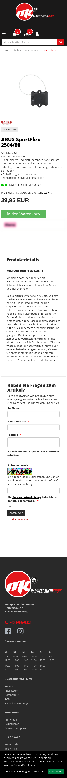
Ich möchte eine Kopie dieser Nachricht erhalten (33, 453)
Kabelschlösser (48, 50)
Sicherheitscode (17, 465)
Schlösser (30, 50)
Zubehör (16, 50)
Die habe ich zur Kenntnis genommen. (32, 499)
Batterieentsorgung (16, 703)
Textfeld (12, 434)
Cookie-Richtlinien (24, 765)
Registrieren (12, 724)
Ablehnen (39, 771)
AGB (7, 699)
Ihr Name (13, 408)
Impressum (11, 690)
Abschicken (16, 513)
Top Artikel (11, 748)
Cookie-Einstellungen (17, 771)
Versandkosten (42, 192)
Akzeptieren (56, 771)
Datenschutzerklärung (26, 497)
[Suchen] (60, 42)
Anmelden (11, 719)
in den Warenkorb (23, 214)
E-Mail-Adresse (16, 421)
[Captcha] (33, 491)
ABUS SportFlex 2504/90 (20, 142)
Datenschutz (12, 695)
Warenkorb (11, 744)
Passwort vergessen (16, 728)
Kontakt (9, 686)
